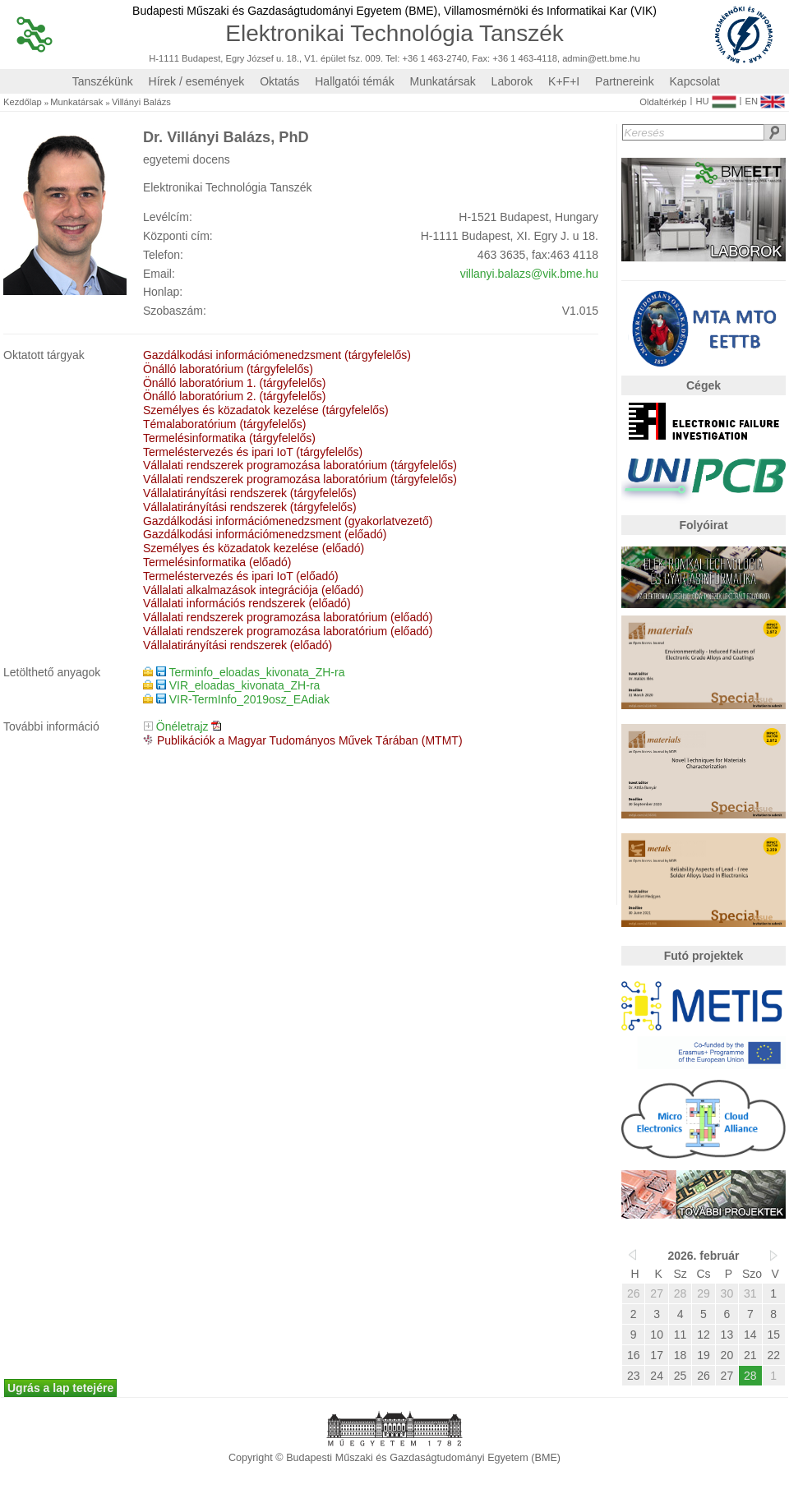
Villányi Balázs (141, 102)
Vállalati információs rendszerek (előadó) (247, 603)
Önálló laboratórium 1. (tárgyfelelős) (234, 383)
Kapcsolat (695, 81)
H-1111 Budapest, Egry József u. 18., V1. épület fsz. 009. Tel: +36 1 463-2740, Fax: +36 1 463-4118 (353, 58)
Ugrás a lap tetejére (60, 1388)
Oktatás (279, 81)
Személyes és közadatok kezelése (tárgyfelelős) (266, 410)
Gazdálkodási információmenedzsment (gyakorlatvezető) (288, 521)
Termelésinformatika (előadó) (217, 562)
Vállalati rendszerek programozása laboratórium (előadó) (288, 617)
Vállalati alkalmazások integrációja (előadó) (253, 590)
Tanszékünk (102, 81)
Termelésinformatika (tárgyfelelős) (229, 438)
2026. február (703, 1255)
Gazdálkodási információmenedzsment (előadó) (264, 534)
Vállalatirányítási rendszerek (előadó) (237, 645)
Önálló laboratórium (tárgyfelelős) (228, 369)
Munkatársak (443, 81)
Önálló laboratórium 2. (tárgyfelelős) (234, 396)
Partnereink (624, 81)
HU (715, 98)
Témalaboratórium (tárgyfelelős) (224, 424)
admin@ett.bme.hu (601, 58)
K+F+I (563, 81)
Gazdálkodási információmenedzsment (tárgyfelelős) (277, 355)
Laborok (512, 81)
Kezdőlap (22, 102)
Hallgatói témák (354, 81)
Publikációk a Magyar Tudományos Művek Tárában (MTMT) (310, 740)
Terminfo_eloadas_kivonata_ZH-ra (250, 672)
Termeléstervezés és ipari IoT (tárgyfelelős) (252, 452)
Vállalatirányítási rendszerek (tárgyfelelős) (250, 493)
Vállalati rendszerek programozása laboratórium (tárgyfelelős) (300, 465)
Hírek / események (197, 81)
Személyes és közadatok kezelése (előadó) (253, 548)
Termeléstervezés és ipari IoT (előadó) (241, 576)
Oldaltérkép (662, 102)
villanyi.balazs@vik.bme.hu (529, 273)
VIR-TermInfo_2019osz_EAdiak (243, 699)
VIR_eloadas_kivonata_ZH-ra (238, 685)
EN (765, 98)
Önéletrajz (182, 726)
